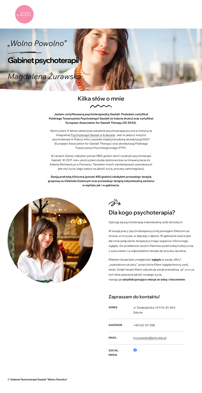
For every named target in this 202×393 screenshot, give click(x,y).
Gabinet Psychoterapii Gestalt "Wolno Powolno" (39, 379)
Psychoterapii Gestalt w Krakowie (93, 135)
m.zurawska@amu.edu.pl (149, 338)
